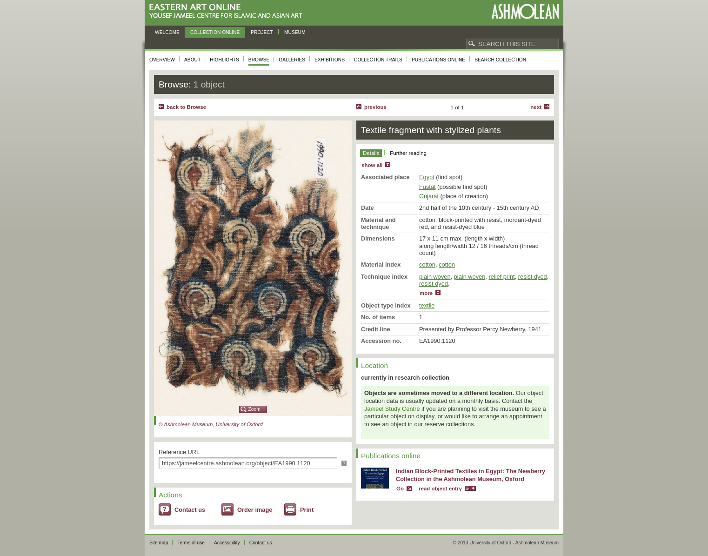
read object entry (440, 488)
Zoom (254, 409)
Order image (254, 509)
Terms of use (191, 542)
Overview (162, 59)
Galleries (292, 59)
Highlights (224, 59)
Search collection (500, 59)
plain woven (435, 276)
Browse (259, 59)
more (426, 293)
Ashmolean (525, 11)
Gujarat (429, 196)
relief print (501, 276)
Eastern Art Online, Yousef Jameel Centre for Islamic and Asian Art (228, 11)
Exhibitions (329, 59)
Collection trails (378, 59)
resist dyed (532, 276)
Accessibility (227, 542)
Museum (295, 32)
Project (262, 32)
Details (371, 153)
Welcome (167, 32)
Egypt (426, 177)
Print (307, 509)
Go (400, 488)
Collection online (215, 32)
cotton (427, 264)
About (192, 59)
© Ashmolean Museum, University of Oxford (211, 424)
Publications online (438, 59)
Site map (158, 542)
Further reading (408, 153)
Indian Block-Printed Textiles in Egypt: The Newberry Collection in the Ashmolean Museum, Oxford (470, 475)
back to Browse (186, 107)
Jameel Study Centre (392, 408)
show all (371, 165)
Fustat (427, 186)
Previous (375, 107)
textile (426, 305)
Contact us (189, 509)
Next (535, 107)
